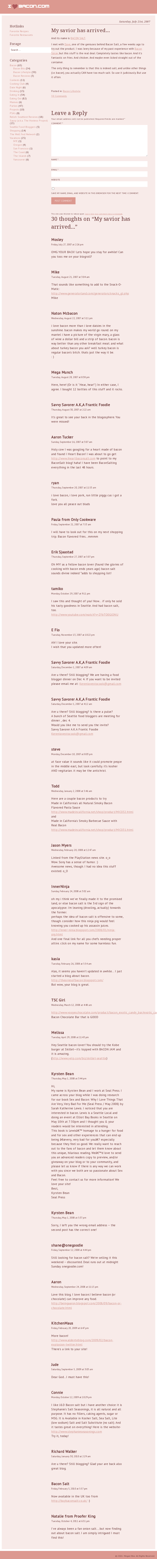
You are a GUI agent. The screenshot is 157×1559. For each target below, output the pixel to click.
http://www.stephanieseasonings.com (76, 1432)
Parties (14, 105)
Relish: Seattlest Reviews (24, 116)
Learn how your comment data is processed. (104, 214)
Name (54, 159)
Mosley (57, 239)
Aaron (56, 1282)
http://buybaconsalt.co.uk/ (69, 1501)
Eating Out (15, 98)
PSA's (13, 113)
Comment (57, 123)
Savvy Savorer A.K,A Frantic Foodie (80, 404)
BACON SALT (78, 38)
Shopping (15, 130)
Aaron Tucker (62, 437)
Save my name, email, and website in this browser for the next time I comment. (95, 193)
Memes (14, 102)
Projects (14, 109)
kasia (55, 958)
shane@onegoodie (67, 1245)
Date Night (16, 87)
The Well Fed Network (22, 134)
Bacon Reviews (21, 75)
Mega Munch (62, 372)
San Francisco (21, 148)
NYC (15, 141)
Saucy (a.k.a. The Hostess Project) (29, 120)
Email (54, 169)
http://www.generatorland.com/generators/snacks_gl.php (90, 293)
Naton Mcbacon (64, 313)
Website (55, 179)
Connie (57, 1392)
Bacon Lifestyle (72, 91)
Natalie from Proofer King (73, 1516)
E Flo (55, 630)
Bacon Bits (19, 68)
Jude (54, 1364)
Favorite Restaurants (21, 35)
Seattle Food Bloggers (23, 126)
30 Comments (59, 96)
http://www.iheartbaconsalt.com (73, 458)
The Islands (20, 155)
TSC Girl (58, 1000)
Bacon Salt (60, 1483)
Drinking (14, 91)
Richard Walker (64, 1451)
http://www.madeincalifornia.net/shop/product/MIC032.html (92, 812)
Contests (14, 80)
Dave (68, 44)
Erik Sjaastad (62, 552)
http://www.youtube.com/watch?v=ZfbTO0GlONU (84, 615)
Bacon (13, 65)
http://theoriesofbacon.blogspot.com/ (77, 980)
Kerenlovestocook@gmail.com (100, 684)
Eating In (15, 94)
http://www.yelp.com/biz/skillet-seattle (79, 1058)
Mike (55, 272)
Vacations (15, 138)
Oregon (17, 144)
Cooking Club (17, 83)
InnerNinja (60, 886)
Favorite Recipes (19, 31)
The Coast (19, 152)
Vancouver (19, 159)
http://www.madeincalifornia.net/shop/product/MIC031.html (92, 830)
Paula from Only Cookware (73, 519)
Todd (55, 786)
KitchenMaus (62, 1323)
